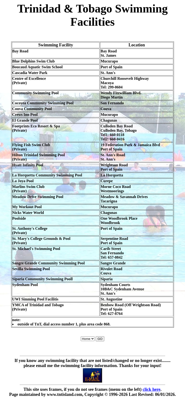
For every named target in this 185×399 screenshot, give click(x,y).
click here (151, 389)
